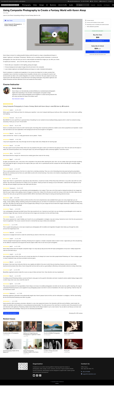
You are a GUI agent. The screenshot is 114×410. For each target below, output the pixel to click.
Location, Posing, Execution (51, 351)
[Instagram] (40, 375)
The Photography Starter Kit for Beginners (11, 351)
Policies (57, 383)
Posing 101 (66, 351)
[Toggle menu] (113, 5)
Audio (71, 5)
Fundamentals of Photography (10, 333)
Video (35, 5)
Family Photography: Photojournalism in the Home (30, 351)
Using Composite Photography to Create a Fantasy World (13, 24)
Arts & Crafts (62, 5)
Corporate (93, 5)
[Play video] (54, 34)
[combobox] (82, 5)
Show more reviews (11, 313)
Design (41, 5)
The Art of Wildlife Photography (52, 333)
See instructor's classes (18, 99)
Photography (26, 5)
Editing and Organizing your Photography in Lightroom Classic (32, 333)
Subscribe (99, 5)
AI (47, 5)
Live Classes (107, 5)
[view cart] (96, 1)
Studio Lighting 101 (69, 333)
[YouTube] (34, 375)
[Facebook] (37, 375)
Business (53, 5)
